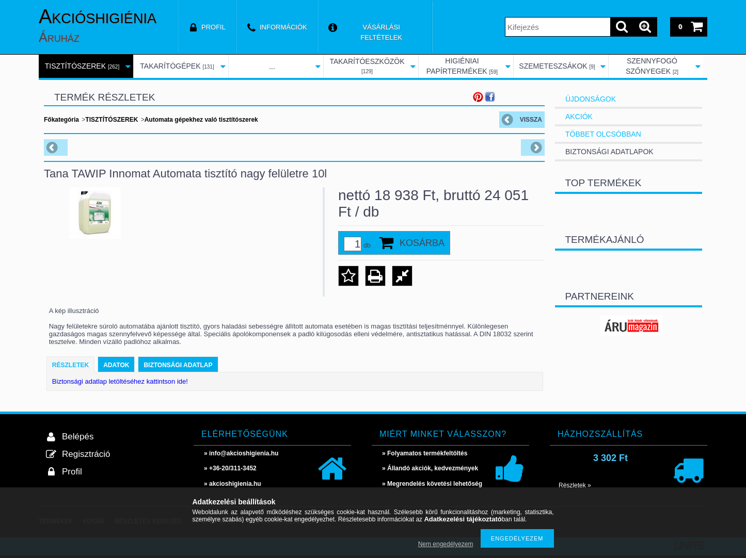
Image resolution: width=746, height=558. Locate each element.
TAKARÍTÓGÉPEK (177, 66)
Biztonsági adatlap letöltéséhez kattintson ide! (120, 381)
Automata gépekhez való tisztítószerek (201, 119)
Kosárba (422, 243)
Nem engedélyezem (445, 544)
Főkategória (61, 119)
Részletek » (575, 485)
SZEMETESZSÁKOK (557, 66)
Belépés (77, 436)
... (272, 66)
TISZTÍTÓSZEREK (82, 66)
